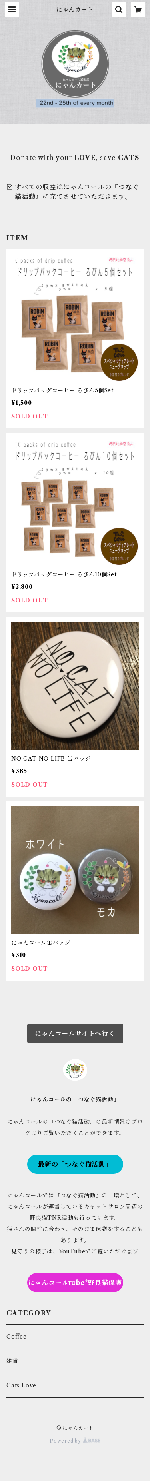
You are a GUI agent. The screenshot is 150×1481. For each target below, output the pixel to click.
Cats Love (21, 1385)
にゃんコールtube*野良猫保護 (75, 1283)
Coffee (16, 1336)
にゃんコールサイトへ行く (75, 1033)
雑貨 (12, 1361)
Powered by (75, 1441)
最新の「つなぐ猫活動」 (75, 1164)
